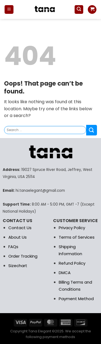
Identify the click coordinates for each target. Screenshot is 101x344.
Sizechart (17, 265)
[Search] (79, 9)
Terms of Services (77, 237)
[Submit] (91, 130)
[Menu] (9, 9)
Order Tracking (22, 256)
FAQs (13, 246)
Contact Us (20, 228)
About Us (17, 237)
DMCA (65, 272)
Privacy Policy (72, 228)
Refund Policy (72, 263)
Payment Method (76, 298)
